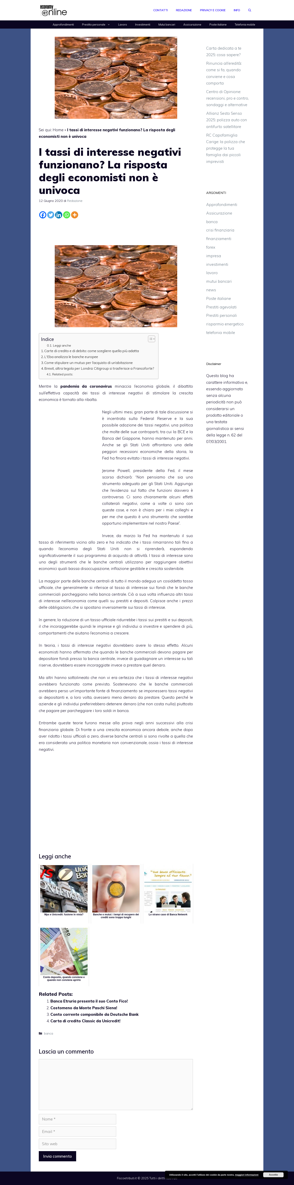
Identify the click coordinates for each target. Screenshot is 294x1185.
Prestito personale (98, 24)
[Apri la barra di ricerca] (249, 10)
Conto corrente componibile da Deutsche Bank (94, 1014)
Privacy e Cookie (213, 10)
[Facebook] (42, 214)
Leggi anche (62, 345)
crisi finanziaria (220, 230)
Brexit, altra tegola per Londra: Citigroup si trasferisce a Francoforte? (99, 368)
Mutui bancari (166, 24)
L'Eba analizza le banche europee (71, 357)
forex (210, 247)
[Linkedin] (58, 214)
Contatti (160, 10)
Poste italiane (218, 24)
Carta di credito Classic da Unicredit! (85, 1020)
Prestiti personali (221, 315)
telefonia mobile (220, 332)
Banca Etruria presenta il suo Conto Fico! (89, 1001)
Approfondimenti (63, 24)
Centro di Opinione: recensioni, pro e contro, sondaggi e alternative (227, 98)
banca (48, 1033)
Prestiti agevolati (221, 307)
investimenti (217, 264)
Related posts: (62, 374)
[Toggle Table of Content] (149, 338)
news (211, 289)
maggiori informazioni (246, 1175)
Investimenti (142, 24)
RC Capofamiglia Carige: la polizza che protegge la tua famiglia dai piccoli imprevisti (225, 148)
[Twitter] (50, 214)
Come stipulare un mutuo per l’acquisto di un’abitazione (88, 363)
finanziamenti (218, 238)
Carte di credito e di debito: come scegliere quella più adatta (91, 351)
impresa (213, 255)
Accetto (273, 1174)
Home (58, 129)
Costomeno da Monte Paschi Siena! (83, 1007)
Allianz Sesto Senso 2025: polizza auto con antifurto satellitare (226, 120)
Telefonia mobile (245, 24)
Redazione (184, 10)
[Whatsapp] (66, 214)
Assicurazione (192, 24)
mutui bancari (219, 281)
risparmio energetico (225, 324)
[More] (74, 214)
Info (237, 10)
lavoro (212, 272)
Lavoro (122, 24)
